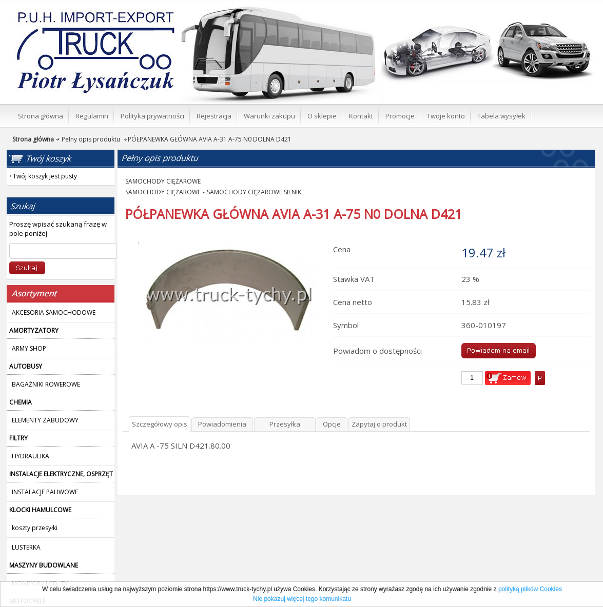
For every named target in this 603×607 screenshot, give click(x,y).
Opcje (332, 424)
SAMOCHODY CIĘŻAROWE (163, 181)
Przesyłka (284, 424)
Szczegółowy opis (159, 424)
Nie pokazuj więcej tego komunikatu (302, 598)
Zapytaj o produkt (379, 424)
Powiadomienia (222, 424)
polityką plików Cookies (530, 589)
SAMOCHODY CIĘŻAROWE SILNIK (254, 192)
